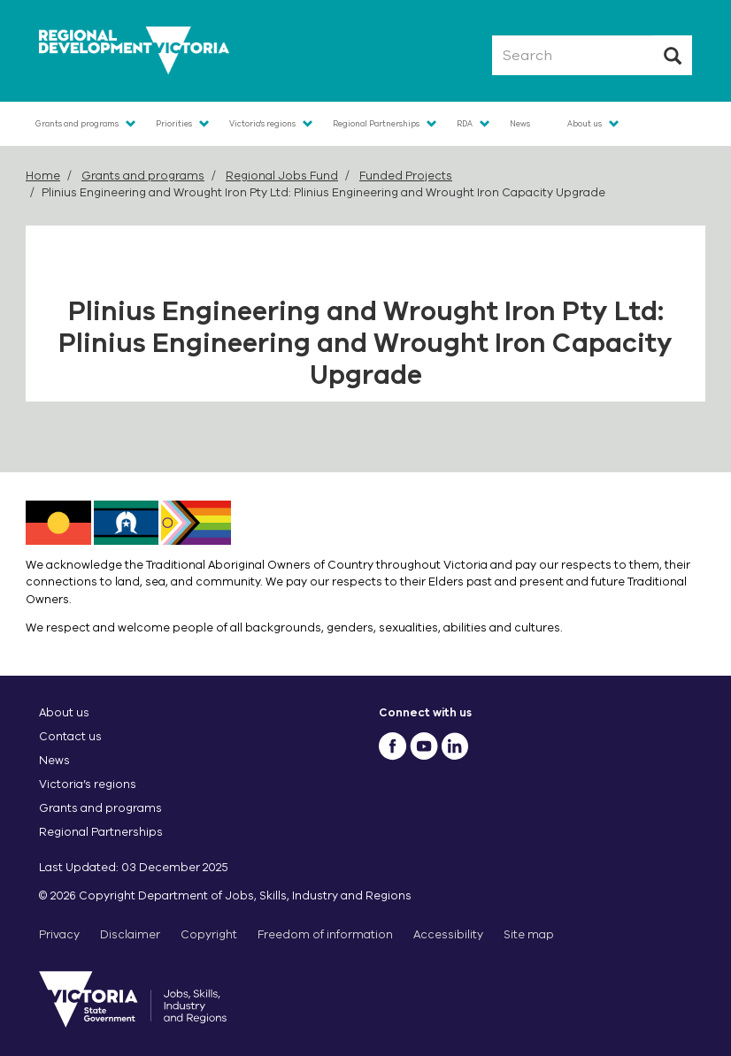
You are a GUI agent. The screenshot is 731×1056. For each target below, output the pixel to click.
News (520, 124)
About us (584, 124)
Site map (529, 934)
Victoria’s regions (87, 784)
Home (43, 175)
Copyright (209, 934)
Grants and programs (77, 124)
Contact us (70, 736)
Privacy (59, 934)
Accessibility (448, 934)
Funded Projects (405, 175)
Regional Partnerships (376, 124)
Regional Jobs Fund (282, 175)
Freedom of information (325, 934)
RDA (465, 124)
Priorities (174, 124)
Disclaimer (130, 934)
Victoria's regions (262, 124)
